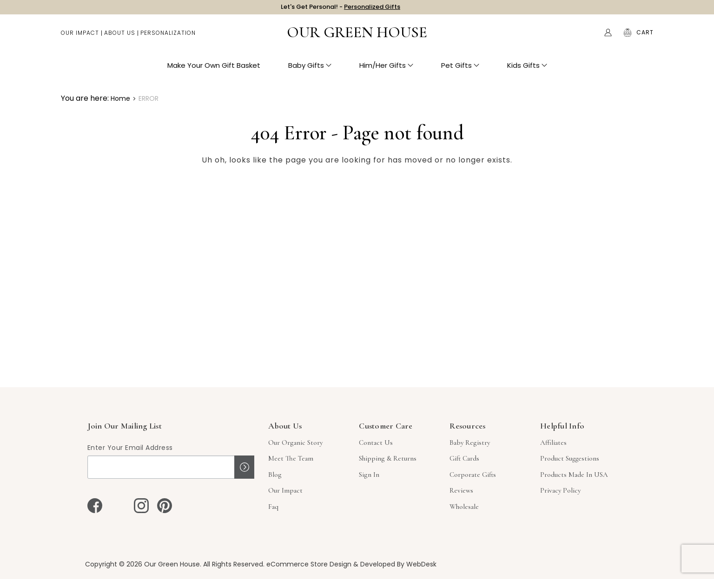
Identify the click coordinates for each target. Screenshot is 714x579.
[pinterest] (164, 505)
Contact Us (376, 442)
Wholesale (464, 506)
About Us (119, 37)
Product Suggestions (569, 458)
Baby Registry (470, 442)
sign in (369, 474)
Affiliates (553, 442)
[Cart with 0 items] (645, 37)
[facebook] (94, 505)
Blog (275, 474)
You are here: (85, 98)
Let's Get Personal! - (340, 9)
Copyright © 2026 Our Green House (142, 564)
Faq (273, 506)
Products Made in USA (574, 474)
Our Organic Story (295, 442)
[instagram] (141, 505)
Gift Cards (464, 458)
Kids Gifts (527, 70)
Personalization (168, 37)
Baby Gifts (309, 70)
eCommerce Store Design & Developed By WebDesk (351, 564)
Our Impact (80, 37)
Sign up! (244, 467)
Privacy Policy (560, 490)
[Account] (608, 37)
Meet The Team (290, 458)
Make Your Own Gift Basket (213, 70)
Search (588, 37)
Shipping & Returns (387, 458)
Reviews (461, 490)
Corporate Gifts (473, 474)
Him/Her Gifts (386, 70)
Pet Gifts (460, 70)
